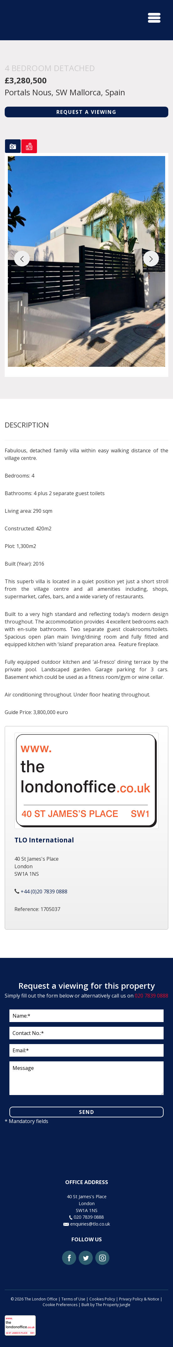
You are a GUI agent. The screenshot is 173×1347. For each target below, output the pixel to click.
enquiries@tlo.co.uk (86, 1224)
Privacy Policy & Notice (139, 1299)
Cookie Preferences (60, 1304)
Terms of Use (73, 1299)
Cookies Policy (102, 1299)
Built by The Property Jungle (105, 1304)
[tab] (13, 146)
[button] (22, 258)
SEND (86, 1112)
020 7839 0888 (151, 995)
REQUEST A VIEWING (86, 112)
